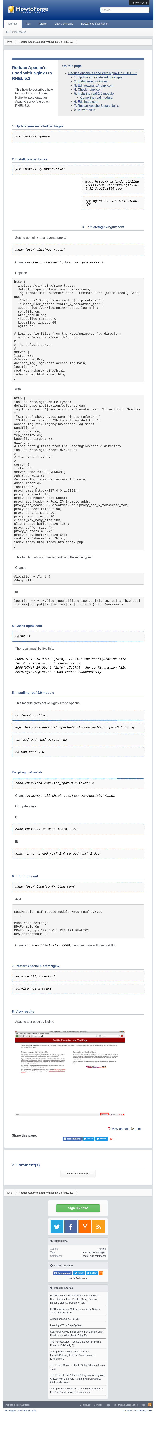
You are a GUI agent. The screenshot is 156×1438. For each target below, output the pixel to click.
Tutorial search (18, 32)
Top (143, 1405)
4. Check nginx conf (88, 89)
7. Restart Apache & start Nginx (96, 105)
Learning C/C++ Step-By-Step (66, 1325)
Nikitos (102, 1248)
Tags (28, 23)
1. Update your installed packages (98, 77)
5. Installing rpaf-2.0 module (94, 93)
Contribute (85, 1405)
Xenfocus (26, 1405)
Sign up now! (78, 1208)
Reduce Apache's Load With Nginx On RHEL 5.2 (102, 73)
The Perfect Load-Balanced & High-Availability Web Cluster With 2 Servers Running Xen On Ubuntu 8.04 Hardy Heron (77, 1379)
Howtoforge (20, 1410)
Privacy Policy (145, 1410)
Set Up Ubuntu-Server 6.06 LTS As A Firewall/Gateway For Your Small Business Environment (72, 1355)
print (138, 1129)
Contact (98, 1405)
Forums (43, 23)
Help (108, 1405)
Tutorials (13, 23)
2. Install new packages (90, 81)
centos (95, 1252)
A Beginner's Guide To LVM (64, 1319)
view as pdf (120, 1129)
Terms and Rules (130, 1410)
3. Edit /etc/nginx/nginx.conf (93, 85)
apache (86, 1252)
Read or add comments (93, 1256)
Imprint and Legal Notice (126, 1405)
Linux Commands (64, 23)
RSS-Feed (149, 1404)
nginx (103, 1252)
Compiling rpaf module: (96, 97)
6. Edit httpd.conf (86, 101)
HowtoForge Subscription (94, 23)
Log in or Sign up (139, 2)
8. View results (84, 110)
